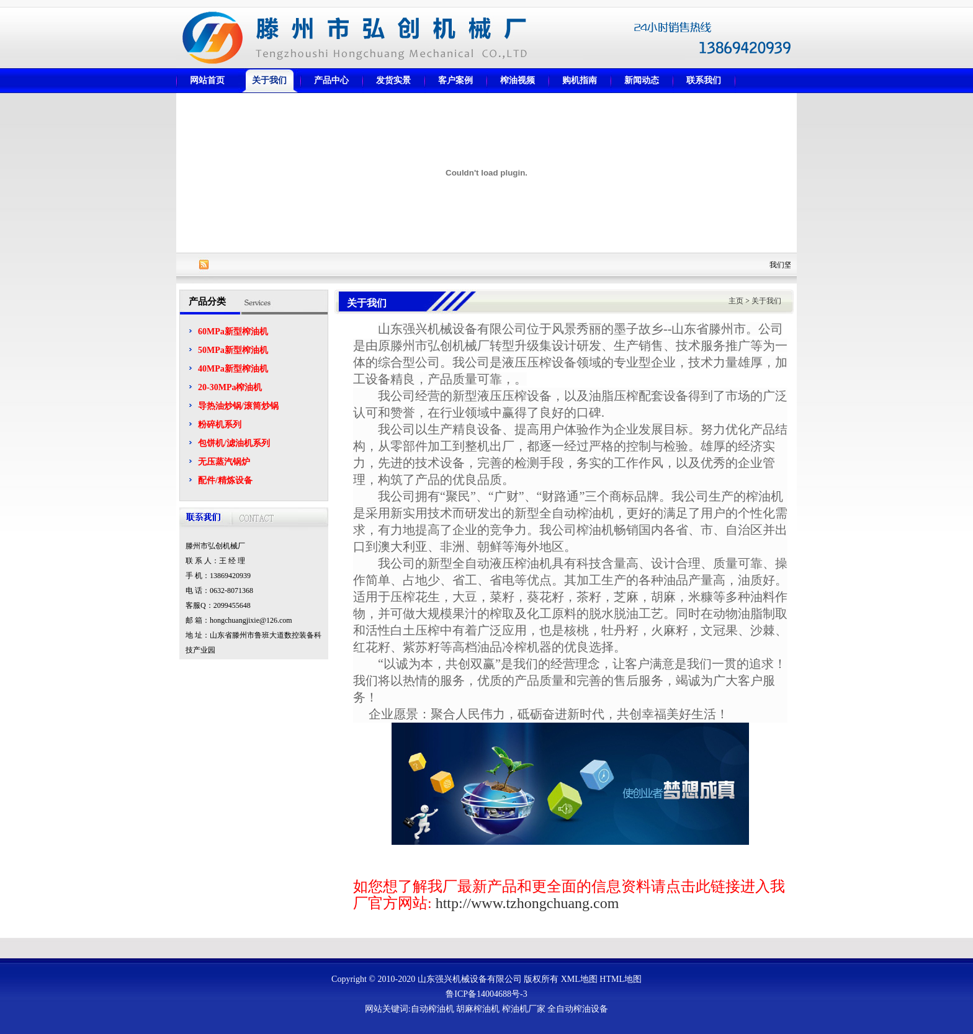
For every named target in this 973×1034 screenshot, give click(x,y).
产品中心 (331, 80)
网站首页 (207, 80)
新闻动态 (641, 80)
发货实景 (393, 80)
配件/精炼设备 (225, 480)
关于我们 (269, 80)
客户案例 (455, 80)
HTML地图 (620, 979)
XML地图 (579, 979)
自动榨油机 (432, 1009)
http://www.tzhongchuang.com (527, 903)
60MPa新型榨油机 (233, 331)
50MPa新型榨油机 (233, 350)
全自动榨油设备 (577, 1009)
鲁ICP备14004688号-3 (486, 994)
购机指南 (579, 80)
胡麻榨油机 (478, 1009)
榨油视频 (517, 80)
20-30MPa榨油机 (230, 387)
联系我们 (703, 80)
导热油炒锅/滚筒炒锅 (238, 406)
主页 (736, 300)
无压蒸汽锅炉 (224, 461)
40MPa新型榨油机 (233, 368)
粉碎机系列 (219, 424)
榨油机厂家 (523, 1009)
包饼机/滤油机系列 (234, 443)
